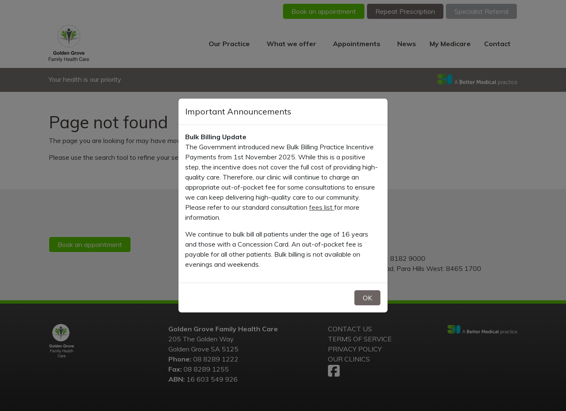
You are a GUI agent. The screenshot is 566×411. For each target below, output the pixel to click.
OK (367, 298)
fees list (321, 207)
